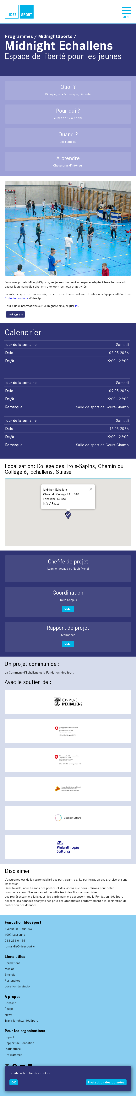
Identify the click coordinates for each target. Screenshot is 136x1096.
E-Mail (68, 609)
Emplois (10, 974)
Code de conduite (16, 298)
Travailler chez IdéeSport (21, 1020)
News (8, 1015)
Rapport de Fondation (19, 1043)
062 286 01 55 (15, 940)
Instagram (15, 314)
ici (76, 306)
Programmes (19, 36)
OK (13, 1082)
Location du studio (17, 986)
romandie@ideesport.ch (20, 946)
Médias (9, 969)
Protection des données (106, 1082)
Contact (10, 1003)
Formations (12, 963)
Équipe (9, 1009)
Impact (9, 1037)
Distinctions (13, 1049)
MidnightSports (55, 36)
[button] (126, 11)
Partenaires (12, 980)
